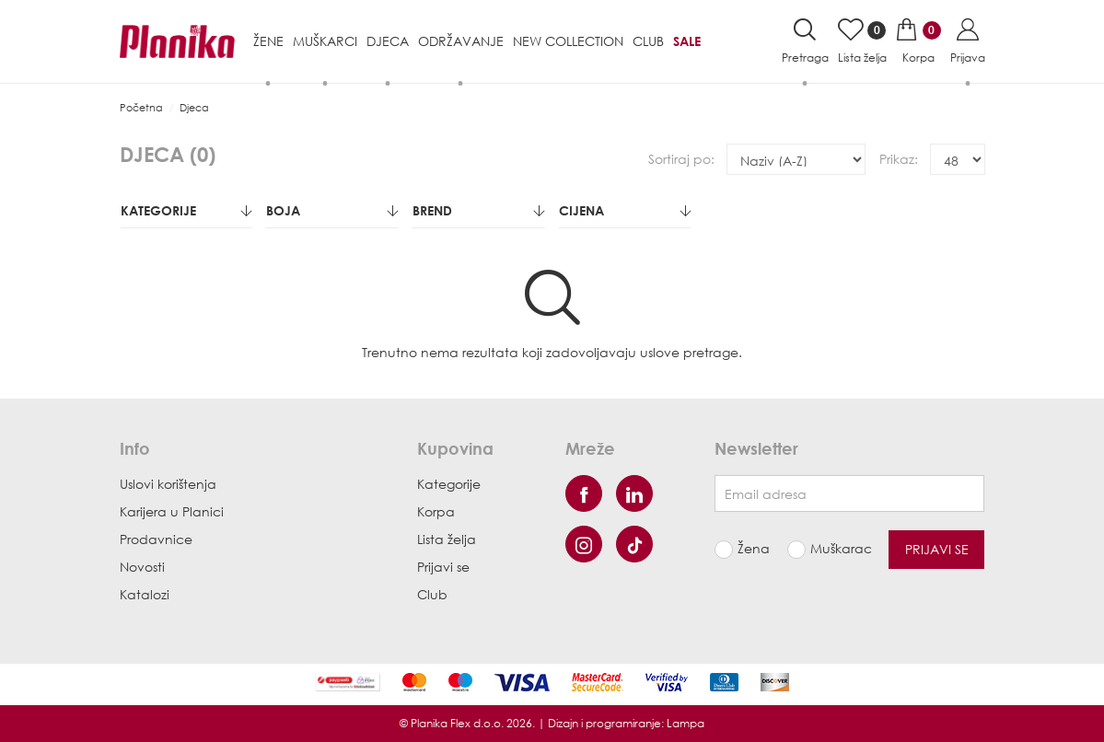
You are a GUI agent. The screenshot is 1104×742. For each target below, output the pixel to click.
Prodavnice (156, 539)
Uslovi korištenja (168, 484)
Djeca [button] (387, 41)
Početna (141, 107)
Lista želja (446, 539)
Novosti (142, 566)
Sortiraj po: (681, 159)
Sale (687, 41)
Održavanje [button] (461, 41)
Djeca (194, 107)
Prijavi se (443, 566)
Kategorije (186, 210)
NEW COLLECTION (568, 41)
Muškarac (835, 548)
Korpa (436, 511)
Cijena (625, 210)
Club (648, 41)
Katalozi (144, 594)
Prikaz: (898, 159)
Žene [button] (268, 41)
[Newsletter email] (849, 493)
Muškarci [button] (325, 41)
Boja (332, 210)
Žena (754, 548)
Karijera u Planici (172, 511)
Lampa (685, 723)
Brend (478, 210)
